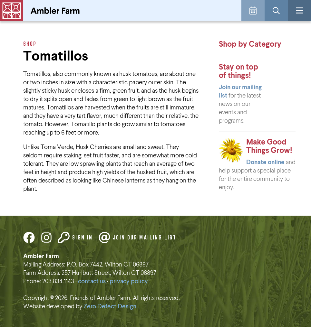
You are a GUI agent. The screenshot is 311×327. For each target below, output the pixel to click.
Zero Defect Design (109, 307)
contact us (92, 281)
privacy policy (129, 281)
